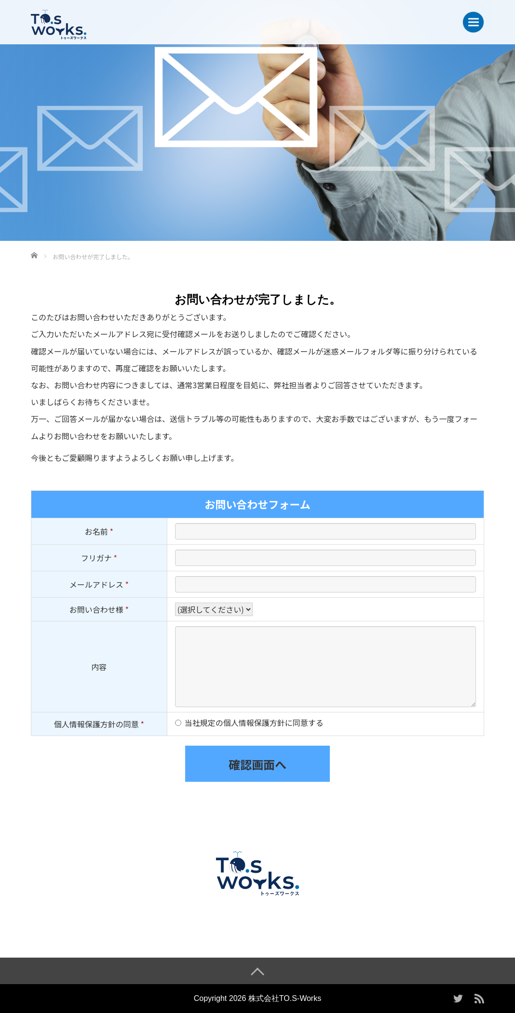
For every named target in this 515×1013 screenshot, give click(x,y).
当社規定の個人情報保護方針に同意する (254, 722)
